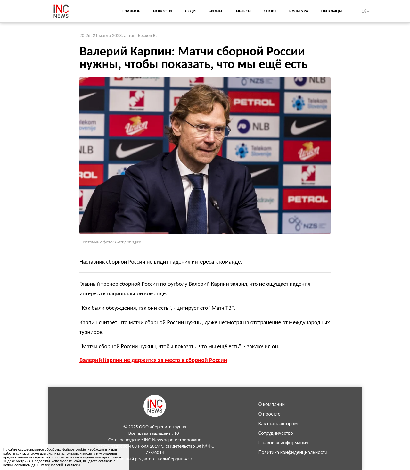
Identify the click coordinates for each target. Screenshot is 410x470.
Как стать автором (278, 423)
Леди (190, 11)
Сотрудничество (275, 433)
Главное (131, 11)
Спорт (270, 11)
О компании (271, 404)
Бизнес (216, 11)
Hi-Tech (243, 11)
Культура (298, 11)
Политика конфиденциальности (293, 452)
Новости (162, 11)
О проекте (269, 414)
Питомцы (332, 11)
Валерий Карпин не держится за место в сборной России (153, 360)
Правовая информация (283, 443)
